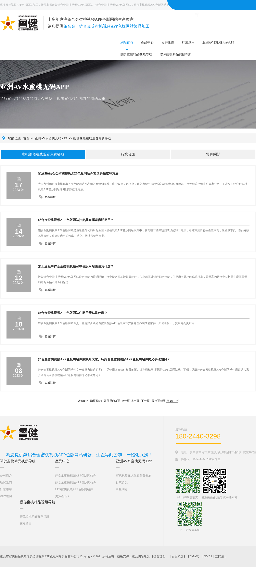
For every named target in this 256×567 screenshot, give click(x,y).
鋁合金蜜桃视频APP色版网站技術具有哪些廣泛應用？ (75, 220)
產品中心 (147, 42)
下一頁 (145, 400)
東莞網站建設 (141, 556)
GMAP (208, 556)
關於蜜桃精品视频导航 (136, 54)
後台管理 (159, 556)
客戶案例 (6, 496)
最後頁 (156, 400)
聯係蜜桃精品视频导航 (175, 54)
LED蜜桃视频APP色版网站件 (74, 489)
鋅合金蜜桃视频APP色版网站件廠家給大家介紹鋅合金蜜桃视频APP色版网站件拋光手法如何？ (104, 359)
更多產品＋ (62, 496)
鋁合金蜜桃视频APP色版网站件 (75, 482)
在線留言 (26, 523)
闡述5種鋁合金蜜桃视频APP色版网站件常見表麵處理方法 (78, 173)
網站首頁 (127, 42)
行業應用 (188, 42)
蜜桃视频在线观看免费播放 (92, 138)
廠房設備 (167, 42)
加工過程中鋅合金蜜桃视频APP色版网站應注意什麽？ (75, 266)
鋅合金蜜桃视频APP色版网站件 (75, 475)
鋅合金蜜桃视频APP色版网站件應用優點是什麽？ (72, 312)
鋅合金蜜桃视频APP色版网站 (113, 4)
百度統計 (178, 556)
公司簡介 (6, 475)
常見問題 (213, 154)
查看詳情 (50, 197)
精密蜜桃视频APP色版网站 (150, 4)
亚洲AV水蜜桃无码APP (218, 42)
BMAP (193, 556)
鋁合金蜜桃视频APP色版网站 (75, 4)
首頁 (26, 138)
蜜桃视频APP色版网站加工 (22, 4)
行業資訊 (128, 154)
